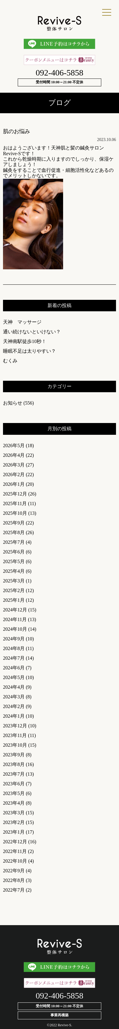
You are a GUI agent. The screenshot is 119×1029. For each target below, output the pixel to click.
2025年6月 (14, 551)
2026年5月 (14, 445)
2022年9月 (14, 870)
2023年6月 (14, 783)
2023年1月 (14, 832)
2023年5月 (14, 793)
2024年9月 (14, 638)
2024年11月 (15, 619)
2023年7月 (14, 774)
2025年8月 (14, 532)
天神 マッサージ (22, 322)
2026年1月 (14, 484)
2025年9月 (14, 522)
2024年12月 (15, 609)
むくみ (10, 360)
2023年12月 (15, 725)
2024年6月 (14, 667)
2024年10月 (15, 629)
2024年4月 (14, 687)
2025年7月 (14, 542)
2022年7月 (14, 890)
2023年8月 (14, 764)
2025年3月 (14, 580)
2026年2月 (14, 474)
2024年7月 (14, 658)
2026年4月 (14, 455)
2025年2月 (14, 590)
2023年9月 (14, 754)
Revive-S (64, 1025)
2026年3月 (14, 464)
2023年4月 (14, 803)
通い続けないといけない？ (32, 331)
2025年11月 (15, 503)
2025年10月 (15, 513)
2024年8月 (14, 648)
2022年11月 (15, 851)
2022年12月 (15, 841)
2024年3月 (14, 696)
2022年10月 (15, 861)
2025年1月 (14, 600)
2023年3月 (14, 812)
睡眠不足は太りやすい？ (29, 351)
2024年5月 (14, 677)
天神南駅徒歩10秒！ (24, 341)
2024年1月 (14, 716)
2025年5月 (14, 561)
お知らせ (12, 403)
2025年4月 (14, 571)
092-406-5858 (60, 72)
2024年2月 (14, 706)
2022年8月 (14, 880)
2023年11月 (15, 735)
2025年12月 (15, 493)
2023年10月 (15, 745)
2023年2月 (14, 822)
